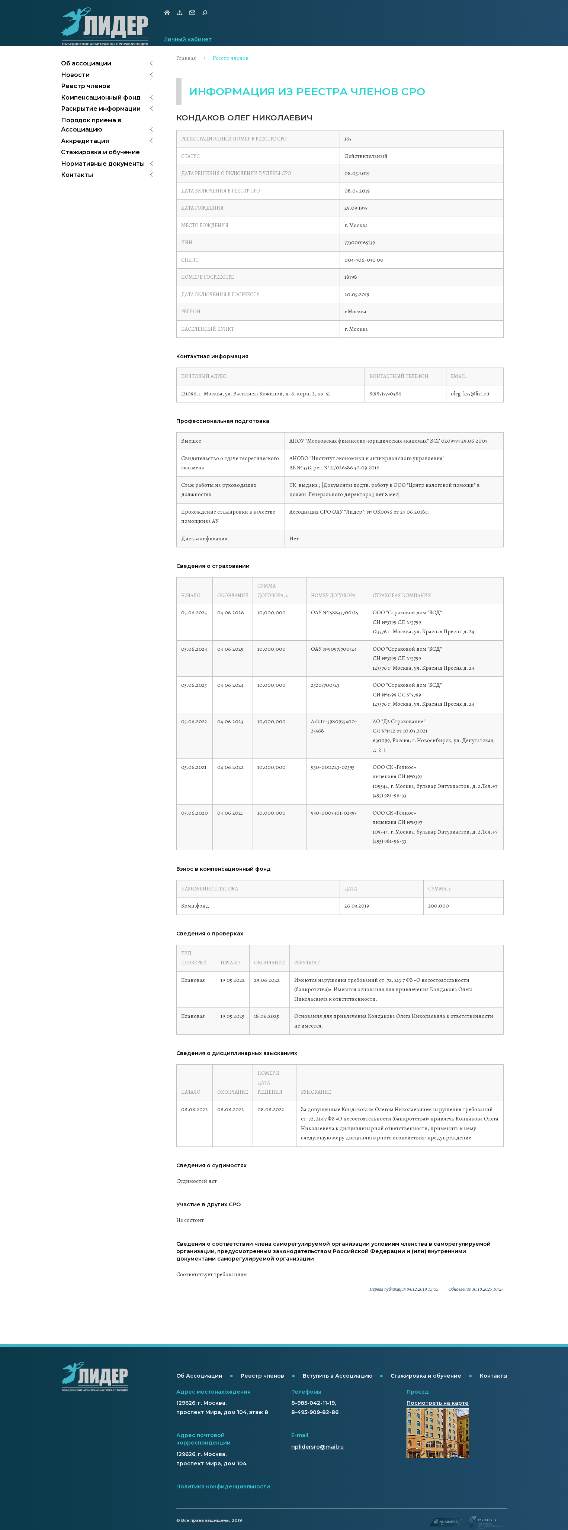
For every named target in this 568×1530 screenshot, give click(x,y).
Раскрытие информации (101, 108)
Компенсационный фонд (101, 97)
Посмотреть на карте (438, 1403)
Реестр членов (85, 86)
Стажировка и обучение (100, 152)
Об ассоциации (86, 63)
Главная (186, 58)
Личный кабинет (188, 39)
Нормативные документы (103, 163)
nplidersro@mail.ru (317, 1446)
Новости (75, 74)
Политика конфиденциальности (223, 1486)
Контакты (77, 174)
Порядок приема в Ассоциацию (91, 125)
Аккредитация (85, 141)
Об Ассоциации (199, 1375)
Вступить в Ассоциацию (337, 1375)
